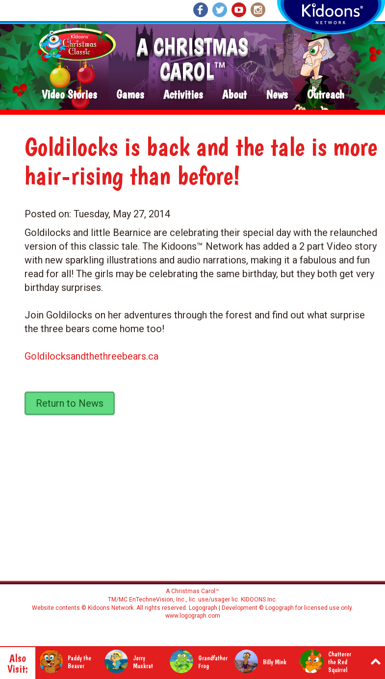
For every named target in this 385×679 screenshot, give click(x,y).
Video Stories (69, 95)
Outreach (325, 95)
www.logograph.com (192, 615)
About (234, 95)
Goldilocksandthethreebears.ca (91, 356)
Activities (183, 95)
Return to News (69, 403)
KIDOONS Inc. (259, 599)
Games (130, 95)
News (276, 95)
